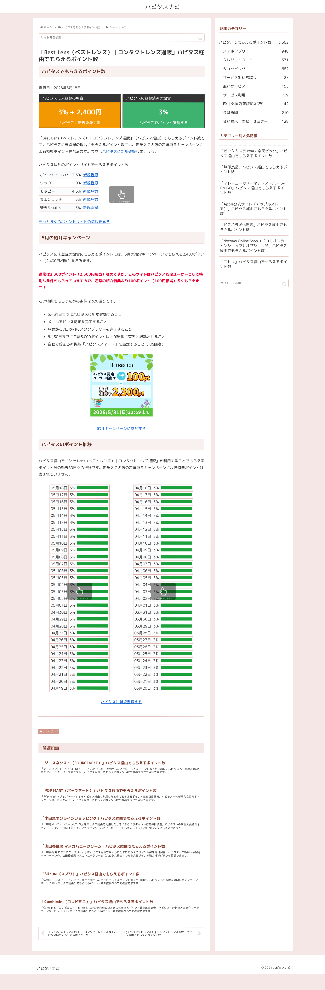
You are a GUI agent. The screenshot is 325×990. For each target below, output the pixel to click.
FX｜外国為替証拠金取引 (256, 104)
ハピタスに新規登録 (119, 151)
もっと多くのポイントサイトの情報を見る (74, 221)
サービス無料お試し (256, 77)
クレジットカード (256, 60)
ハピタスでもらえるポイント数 (254, 42)
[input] (122, 38)
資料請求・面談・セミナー (256, 121)
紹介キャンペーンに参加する (121, 428)
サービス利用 (256, 95)
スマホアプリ (256, 51)
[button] (200, 38)
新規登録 (90, 175)
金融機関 (256, 112)
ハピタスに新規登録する (121, 701)
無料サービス (256, 86)
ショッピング (49, 731)
